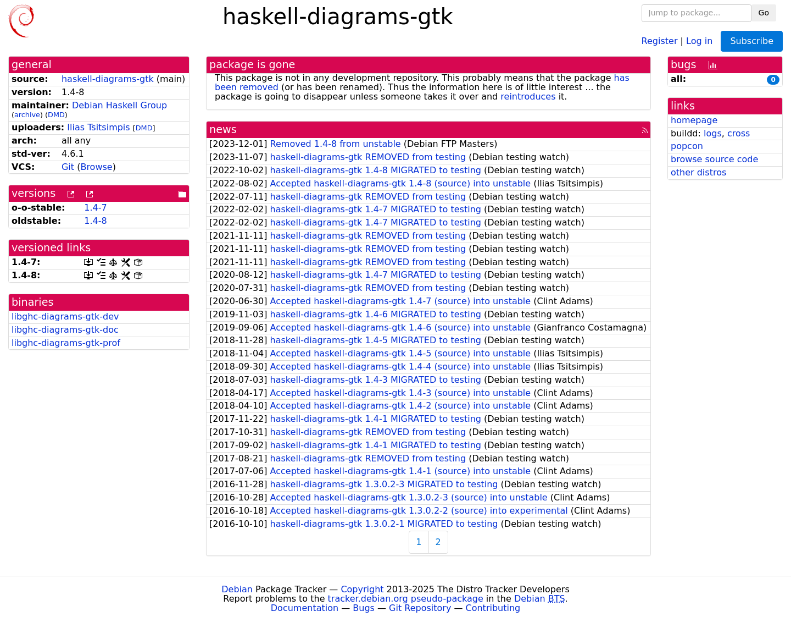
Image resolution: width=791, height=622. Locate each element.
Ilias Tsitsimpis (98, 127)
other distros (698, 172)
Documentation (304, 608)
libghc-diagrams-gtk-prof (66, 343)
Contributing (493, 608)
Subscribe (751, 41)
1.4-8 (95, 221)
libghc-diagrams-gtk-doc (65, 329)
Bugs (364, 608)
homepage (694, 120)
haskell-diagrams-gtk (108, 79)
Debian (237, 589)
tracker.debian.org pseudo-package (405, 598)
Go (764, 12)
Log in (699, 40)
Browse (96, 167)
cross (738, 133)
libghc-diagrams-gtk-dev (65, 316)
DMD (56, 115)
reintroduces (527, 96)
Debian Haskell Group (119, 105)
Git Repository (420, 608)
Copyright (362, 589)
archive (27, 115)
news (223, 129)
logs (713, 133)
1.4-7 (95, 207)
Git (68, 167)
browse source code (714, 159)
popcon (687, 146)
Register (660, 40)
